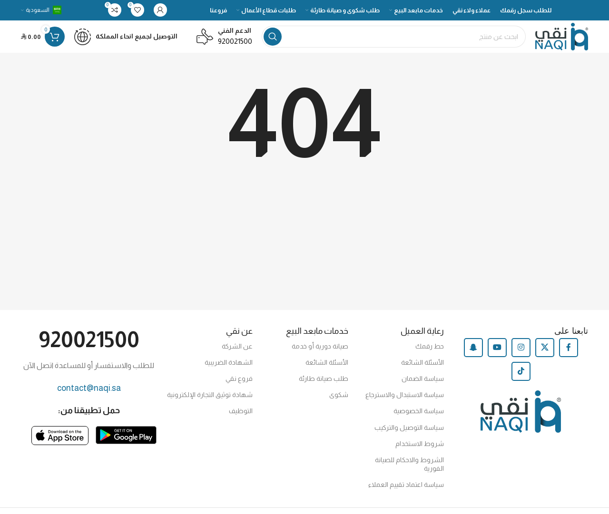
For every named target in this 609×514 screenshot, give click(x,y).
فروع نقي (239, 386)
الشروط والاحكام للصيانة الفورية (409, 472)
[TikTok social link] (520, 378)
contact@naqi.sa (89, 395)
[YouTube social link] (497, 354)
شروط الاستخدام (419, 451)
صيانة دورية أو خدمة (320, 353)
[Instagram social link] (520, 354)
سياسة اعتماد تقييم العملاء (406, 492)
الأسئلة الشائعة (422, 369)
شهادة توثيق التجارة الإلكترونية (210, 402)
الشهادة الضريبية (229, 369)
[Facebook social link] (568, 354)
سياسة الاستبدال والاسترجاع (404, 402)
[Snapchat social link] (473, 354)
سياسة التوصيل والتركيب (409, 434)
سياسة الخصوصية (418, 418)
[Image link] (126, 441)
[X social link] (544, 354)
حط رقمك (429, 353)
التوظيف (241, 418)
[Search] (388, 41)
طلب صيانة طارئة (323, 386)
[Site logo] (556, 41)
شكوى (338, 402)
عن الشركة (237, 353)
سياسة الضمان (423, 386)
